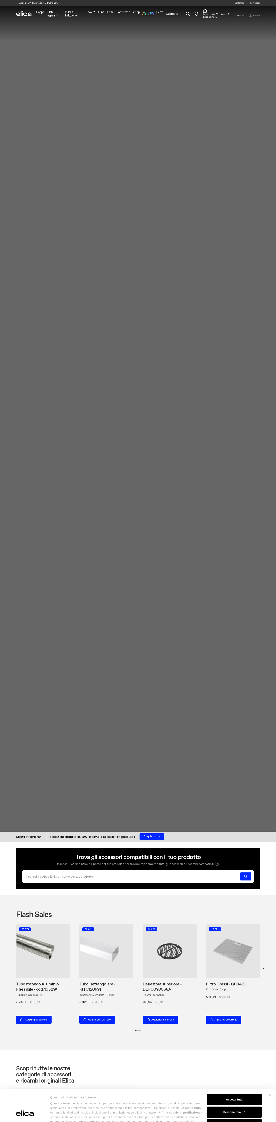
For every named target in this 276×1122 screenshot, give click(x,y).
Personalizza (234, 1085)
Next (263, 969)
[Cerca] (132, 876)
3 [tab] (140, 1030)
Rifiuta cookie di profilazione (234, 1097)
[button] (217, 864)
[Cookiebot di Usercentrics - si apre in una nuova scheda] (25, 1114)
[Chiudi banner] (270, 1068)
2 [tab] (138, 1030)
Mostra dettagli (60, 1114)
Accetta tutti (234, 1072)
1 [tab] (135, 1030)
